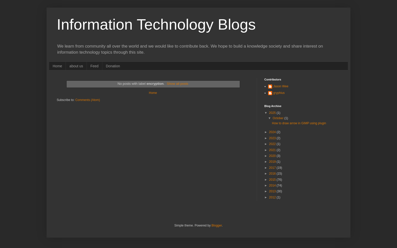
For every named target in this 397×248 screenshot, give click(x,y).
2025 (273, 113)
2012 (273, 197)
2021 (273, 150)
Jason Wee (280, 86)
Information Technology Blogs (156, 24)
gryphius (279, 93)
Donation (113, 66)
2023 (273, 138)
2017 (273, 168)
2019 (273, 161)
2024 (273, 132)
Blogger (216, 225)
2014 (273, 185)
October (278, 118)
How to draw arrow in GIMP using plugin (299, 123)
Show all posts (177, 84)
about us (76, 66)
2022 (273, 144)
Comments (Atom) (87, 100)
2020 (273, 156)
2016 (273, 173)
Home (57, 66)
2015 (273, 179)
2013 (273, 191)
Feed (94, 66)
